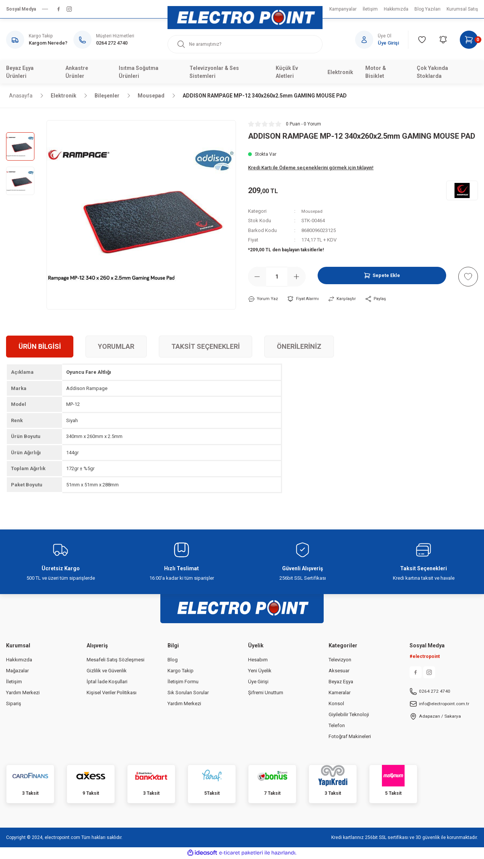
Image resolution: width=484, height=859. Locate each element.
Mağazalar (17, 671)
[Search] (245, 44)
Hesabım (258, 660)
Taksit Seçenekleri (205, 347)
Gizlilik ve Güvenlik (107, 671)
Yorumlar (116, 347)
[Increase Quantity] (296, 276)
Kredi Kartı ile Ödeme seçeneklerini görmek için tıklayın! (311, 167)
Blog (173, 660)
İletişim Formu (183, 682)
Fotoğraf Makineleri (350, 737)
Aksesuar (339, 671)
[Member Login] (381, 40)
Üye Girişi (258, 682)
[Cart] (469, 40)
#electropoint (425, 657)
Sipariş (13, 704)
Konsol (336, 704)
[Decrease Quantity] (257, 276)
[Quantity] (277, 276)
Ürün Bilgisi (40, 347)
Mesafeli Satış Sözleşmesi (115, 660)
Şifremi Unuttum (265, 693)
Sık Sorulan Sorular (188, 693)
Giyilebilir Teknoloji (349, 715)
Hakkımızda (19, 660)
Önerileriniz (299, 347)
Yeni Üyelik (259, 671)
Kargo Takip (181, 671)
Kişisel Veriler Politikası (112, 693)
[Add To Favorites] (468, 276)
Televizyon (340, 660)
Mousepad (313, 211)
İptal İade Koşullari (107, 682)
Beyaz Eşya (341, 682)
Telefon (337, 726)
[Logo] (245, 17)
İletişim (14, 682)
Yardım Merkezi (23, 693)
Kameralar (340, 693)
